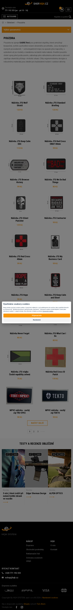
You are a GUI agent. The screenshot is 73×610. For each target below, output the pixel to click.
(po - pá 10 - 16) (21, 10)
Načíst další (37, 423)
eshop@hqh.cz (11, 577)
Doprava (30, 545)
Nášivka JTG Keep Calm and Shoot (55, 296)
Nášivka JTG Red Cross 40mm (19, 257)
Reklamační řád (33, 554)
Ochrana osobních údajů (34, 559)
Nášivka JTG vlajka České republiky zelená (19, 373)
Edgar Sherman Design (36, 493)
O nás (53, 545)
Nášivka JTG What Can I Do (55, 334)
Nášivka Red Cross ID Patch (55, 373)
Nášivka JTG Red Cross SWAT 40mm (55, 142)
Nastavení (37, 320)
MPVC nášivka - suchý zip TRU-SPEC (20, 411)
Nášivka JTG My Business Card (55, 257)
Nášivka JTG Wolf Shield (20, 104)
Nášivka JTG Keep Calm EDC (19, 142)
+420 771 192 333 (13, 573)
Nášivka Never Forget (19, 333)
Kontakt (53, 549)
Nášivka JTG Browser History (19, 181)
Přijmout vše (37, 315)
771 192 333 (10, 10)
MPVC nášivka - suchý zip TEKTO (55, 411)
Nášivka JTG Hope (19, 295)
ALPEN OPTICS (56, 493)
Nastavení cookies (50, 597)
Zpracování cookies (47, 311)
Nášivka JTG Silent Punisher (19, 219)
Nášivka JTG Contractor (55, 218)
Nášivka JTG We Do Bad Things (55, 181)
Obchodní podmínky (35, 549)
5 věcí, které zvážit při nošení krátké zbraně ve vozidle (13, 496)
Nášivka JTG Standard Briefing (55, 104)
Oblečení (11, 22)
